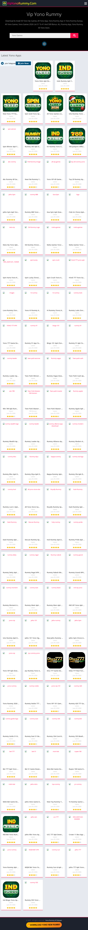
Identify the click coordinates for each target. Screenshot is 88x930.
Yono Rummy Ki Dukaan (53, 920)
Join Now (23, 63)
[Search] (44, 35)
